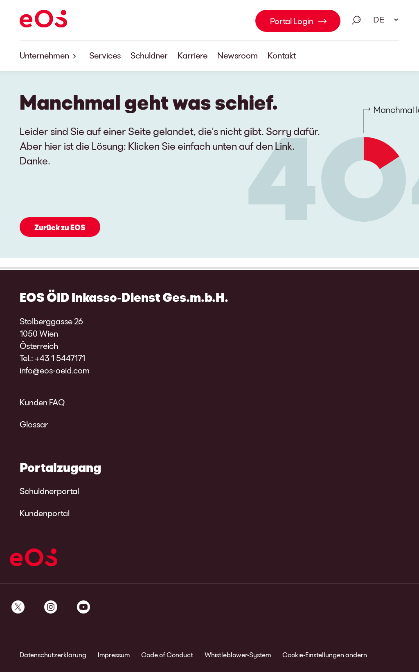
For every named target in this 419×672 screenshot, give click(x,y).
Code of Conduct (167, 655)
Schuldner (149, 55)
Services (105, 55)
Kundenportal (45, 513)
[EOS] (43, 20)
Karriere (192, 55)
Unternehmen (49, 55)
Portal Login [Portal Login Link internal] (291, 21)
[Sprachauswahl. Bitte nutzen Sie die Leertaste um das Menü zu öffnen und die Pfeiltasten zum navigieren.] (383, 19)
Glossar (34, 424)
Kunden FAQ (42, 402)
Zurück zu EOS (60, 227)
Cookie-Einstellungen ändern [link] (324, 655)
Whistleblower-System (238, 655)
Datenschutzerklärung (53, 655)
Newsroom (237, 55)
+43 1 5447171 (60, 358)
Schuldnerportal (49, 491)
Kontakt (282, 55)
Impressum (114, 655)
